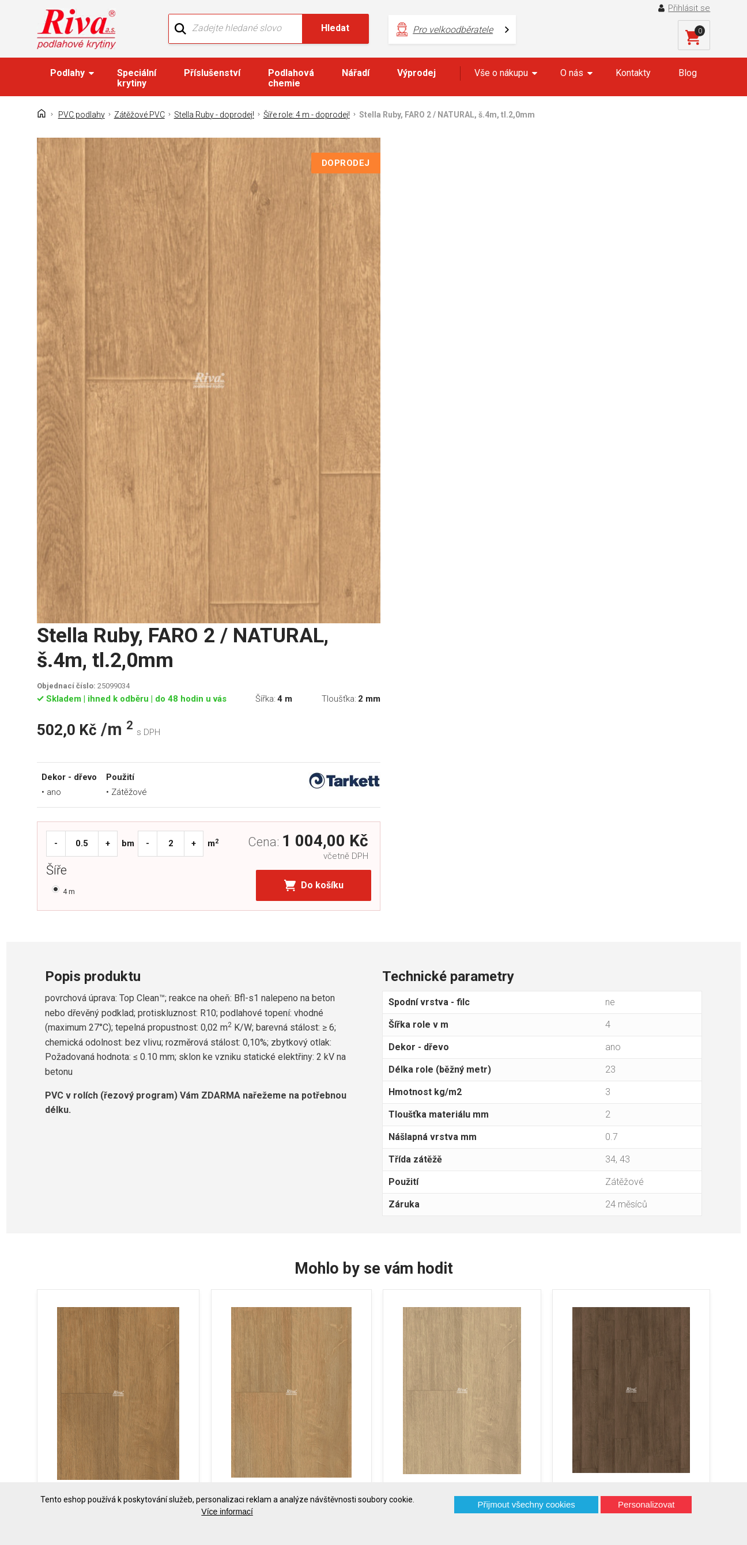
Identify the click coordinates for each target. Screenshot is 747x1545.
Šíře (404, 409)
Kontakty (633, 72)
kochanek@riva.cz (483, 1389)
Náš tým (235, 1347)
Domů (58, 1326)
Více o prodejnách (627, 1462)
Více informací (226, 1511)
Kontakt (61, 1347)
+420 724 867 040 (482, 1351)
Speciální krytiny (136, 78)
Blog (687, 72)
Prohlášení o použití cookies (103, 1407)
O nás (571, 72)
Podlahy (67, 72)
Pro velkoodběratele (437, 29)
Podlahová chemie (291, 78)
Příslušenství (212, 72)
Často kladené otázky (90, 1387)
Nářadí (355, 72)
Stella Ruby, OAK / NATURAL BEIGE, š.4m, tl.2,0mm (455, 1181)
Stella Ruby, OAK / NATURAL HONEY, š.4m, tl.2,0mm (285, 1181)
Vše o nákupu (501, 72)
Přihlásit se (690, 8)
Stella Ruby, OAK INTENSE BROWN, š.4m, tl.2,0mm (627, 1181)
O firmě (233, 1326)
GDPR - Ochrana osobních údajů (110, 1367)
